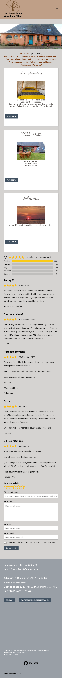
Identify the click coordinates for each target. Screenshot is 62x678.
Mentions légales (12, 673)
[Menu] (57, 9)
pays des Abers (35, 53)
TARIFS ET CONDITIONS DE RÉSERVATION (35, 600)
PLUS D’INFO (11, 116)
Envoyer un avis (11, 548)
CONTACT (9, 600)
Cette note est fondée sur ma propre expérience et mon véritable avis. (31, 542)
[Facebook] (31, 663)
